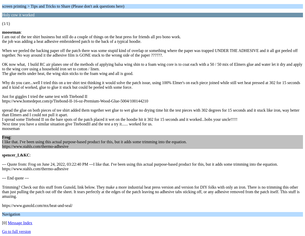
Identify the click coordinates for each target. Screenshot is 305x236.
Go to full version (16, 231)
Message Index (20, 223)
